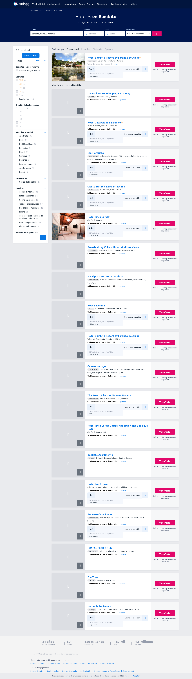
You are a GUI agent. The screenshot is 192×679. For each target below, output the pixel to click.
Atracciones (102, 4)
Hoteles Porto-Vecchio (89, 663)
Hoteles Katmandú (70, 663)
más (126, 676)
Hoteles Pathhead (37, 663)
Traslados (116, 4)
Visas (125, 4)
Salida (107, 30)
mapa (115, 64)
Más (133, 4)
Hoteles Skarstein (107, 663)
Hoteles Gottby (85, 671)
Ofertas (91, 4)
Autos (82, 4)
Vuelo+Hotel (38, 4)
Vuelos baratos (54, 4)
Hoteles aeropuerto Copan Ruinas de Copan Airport (114, 671)
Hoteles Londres (53, 671)
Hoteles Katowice (36, 671)
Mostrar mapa (30, 55)
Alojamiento (70, 4)
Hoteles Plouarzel (53, 663)
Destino (33, 30)
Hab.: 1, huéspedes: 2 (136, 33)
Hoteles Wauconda (69, 671)
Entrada (87, 30)
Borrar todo (41, 61)
